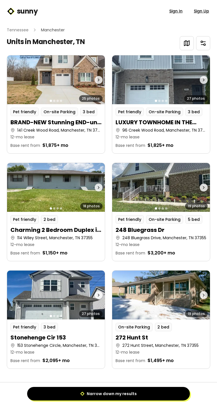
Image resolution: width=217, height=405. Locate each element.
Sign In (176, 11)
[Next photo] (93, 79)
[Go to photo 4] (61, 101)
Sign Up (201, 11)
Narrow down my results (108, 394)
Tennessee (18, 30)
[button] (56, 104)
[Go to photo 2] (54, 101)
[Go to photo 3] (58, 101)
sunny (22, 11)
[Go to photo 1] (51, 101)
